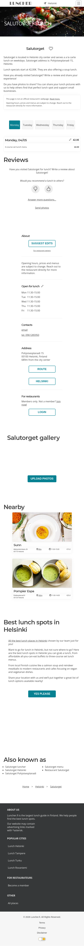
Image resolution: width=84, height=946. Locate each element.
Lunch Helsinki (16, 846)
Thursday (58, 125)
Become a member (18, 885)
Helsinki (42, 381)
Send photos (42, 207)
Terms (42, 923)
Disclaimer (42, 933)
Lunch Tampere (16, 853)
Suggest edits (42, 243)
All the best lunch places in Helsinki (27, 640)
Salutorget (56, 786)
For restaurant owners (42, 250)
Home (25, 786)
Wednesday (42, 125)
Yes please (42, 693)
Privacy (42, 928)
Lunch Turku (15, 860)
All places (13, 903)
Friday (70, 125)
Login (42, 412)
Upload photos (42, 478)
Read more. (55, 98)
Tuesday (27, 125)
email (24, 330)
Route (42, 369)
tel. (30, 335)
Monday (14, 125)
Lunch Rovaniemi (17, 867)
